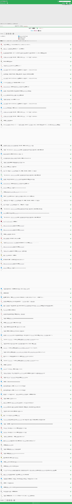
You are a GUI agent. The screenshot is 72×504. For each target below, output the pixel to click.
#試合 (14, 40)
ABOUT (63, 3)
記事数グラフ (41, 28)
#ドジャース (35, 40)
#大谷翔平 (20, 40)
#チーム (5, 40)
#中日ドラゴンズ (29, 40)
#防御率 (16, 40)
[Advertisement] (34, 14)
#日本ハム (11, 40)
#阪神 (25, 40)
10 (13, 33)
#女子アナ (17, 26)
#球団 (32, 30)
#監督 (8, 40)
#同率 (23, 40)
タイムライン (26, 26)
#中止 (21, 26)
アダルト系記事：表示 (66, 4)
